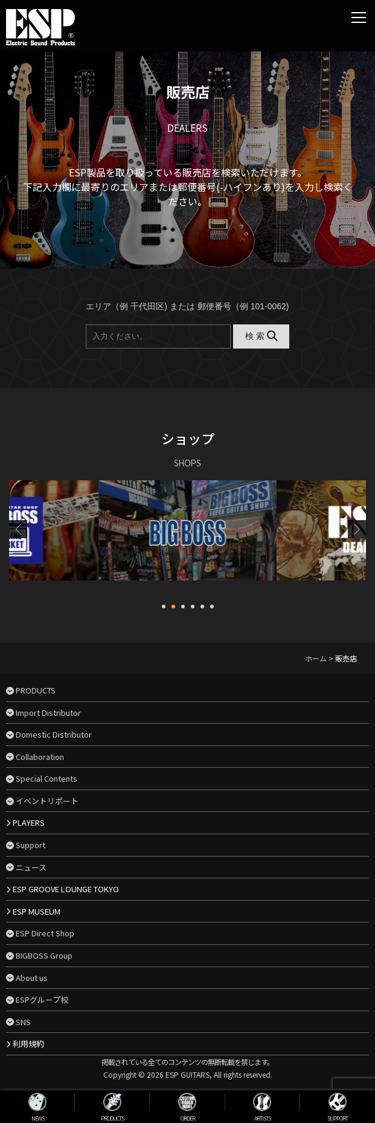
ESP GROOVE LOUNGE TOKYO (66, 889)
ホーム (316, 658)
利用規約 (28, 1043)
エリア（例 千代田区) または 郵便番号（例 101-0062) (187, 306)
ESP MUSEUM (36, 911)
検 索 (261, 335)
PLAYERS (29, 822)
